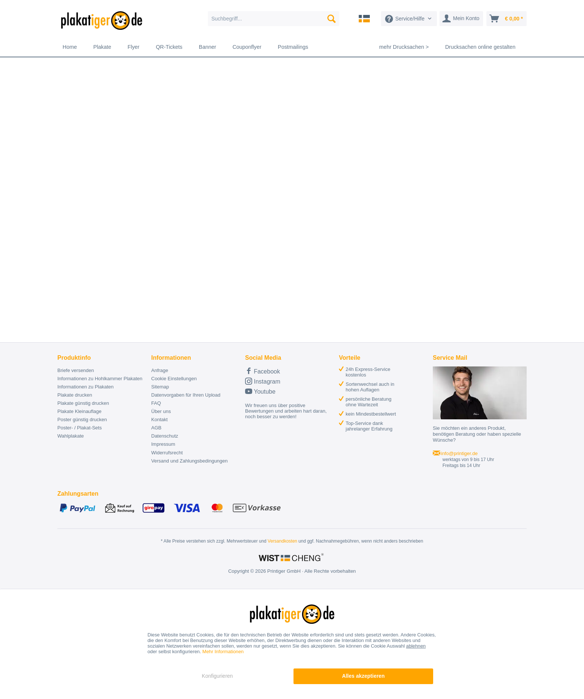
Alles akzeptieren (363, 676)
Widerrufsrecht (167, 452)
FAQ (156, 403)
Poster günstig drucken (82, 419)
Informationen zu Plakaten (85, 387)
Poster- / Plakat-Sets (79, 427)
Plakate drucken (74, 395)
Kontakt (159, 419)
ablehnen (416, 646)
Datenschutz (164, 436)
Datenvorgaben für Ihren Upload (185, 395)
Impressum (163, 444)
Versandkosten (282, 541)
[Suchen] (331, 18)
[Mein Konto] (461, 18)
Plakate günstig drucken (83, 403)
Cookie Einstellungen (174, 378)
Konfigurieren (217, 676)
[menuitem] (273, 18)
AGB (156, 427)
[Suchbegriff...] (273, 18)
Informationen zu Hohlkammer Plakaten (99, 378)
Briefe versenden (75, 370)
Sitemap (160, 387)
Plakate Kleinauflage (79, 411)
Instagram (262, 381)
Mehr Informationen (223, 651)
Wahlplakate (70, 436)
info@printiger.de (459, 453)
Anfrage (159, 370)
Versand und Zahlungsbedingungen (189, 461)
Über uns (161, 411)
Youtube (260, 391)
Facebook (262, 370)
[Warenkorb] (506, 18)
